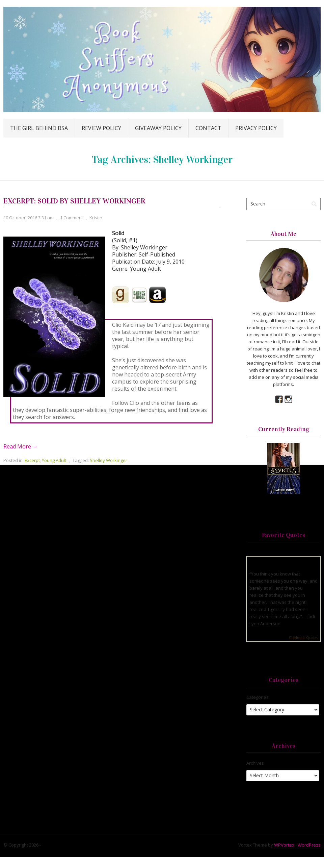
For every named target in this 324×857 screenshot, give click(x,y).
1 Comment (71, 218)
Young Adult (54, 460)
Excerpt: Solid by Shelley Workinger (74, 200)
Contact (208, 128)
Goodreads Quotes (303, 637)
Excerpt (32, 460)
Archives (255, 763)
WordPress (309, 845)
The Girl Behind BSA (39, 128)
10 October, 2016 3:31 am (28, 218)
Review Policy (101, 128)
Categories (257, 697)
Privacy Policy (256, 128)
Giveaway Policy (158, 128)
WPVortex (284, 845)
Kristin (95, 218)
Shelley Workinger (108, 460)
